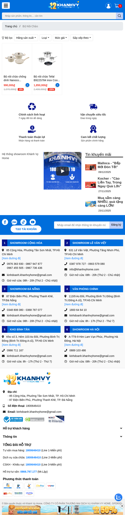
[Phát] (62, 171)
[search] (119, 15)
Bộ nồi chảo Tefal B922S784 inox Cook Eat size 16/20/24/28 (46, 80)
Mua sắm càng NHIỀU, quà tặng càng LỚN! (110, 201)
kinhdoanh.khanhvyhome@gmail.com (39, 411)
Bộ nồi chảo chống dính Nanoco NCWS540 (15, 80)
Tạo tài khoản (26, 229)
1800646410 (33, 405)
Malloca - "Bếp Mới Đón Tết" (109, 165)
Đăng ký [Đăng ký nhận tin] (116, 224)
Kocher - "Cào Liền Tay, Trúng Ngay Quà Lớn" (110, 182)
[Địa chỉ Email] (88, 225)
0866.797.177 (28, 471)
